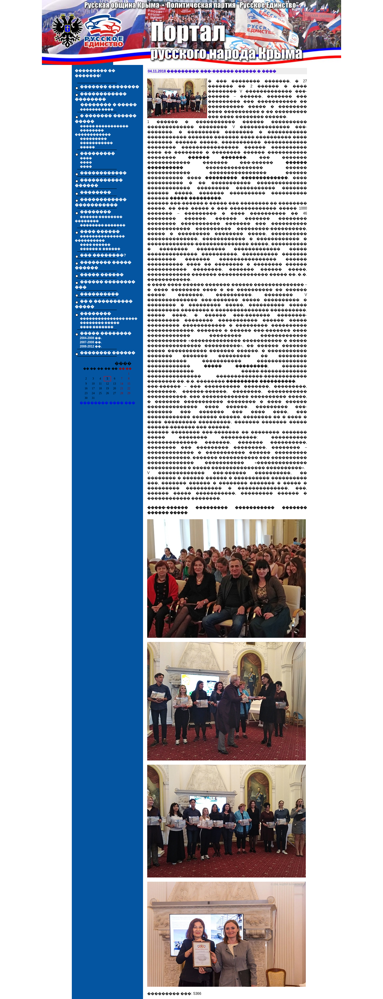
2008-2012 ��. (91, 346)
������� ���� (97, 109)
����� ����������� (104, 126)
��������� (93, 138)
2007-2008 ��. (91, 342)
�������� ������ (108, 352)
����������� (96, 143)
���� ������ (95, 244)
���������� (99, 294)
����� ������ (102, 274)
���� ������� (97, 327)
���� (86, 158)
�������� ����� (100, 322)
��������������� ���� (109, 318)
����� (87, 147)
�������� (95, 192)
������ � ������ (100, 248)
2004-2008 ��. (91, 338)
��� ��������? (103, 255)
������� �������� (109, 86)
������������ (103, 173)
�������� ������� (103, 225)
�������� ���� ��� (108, 403)
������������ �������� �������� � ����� (106, 99)
